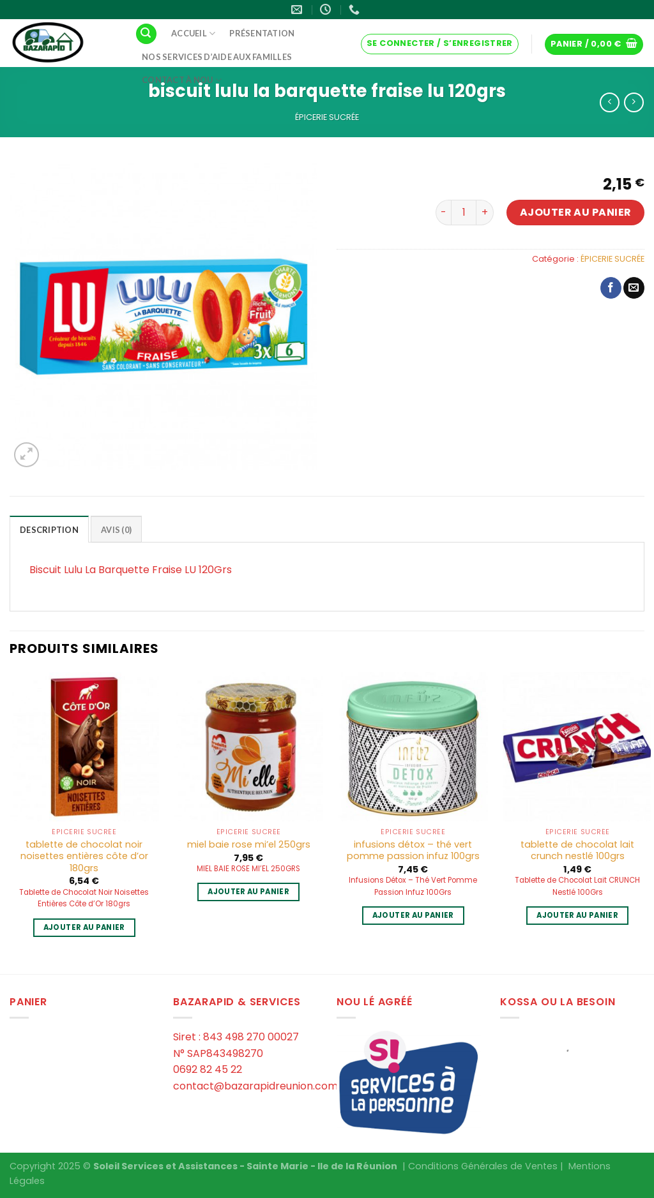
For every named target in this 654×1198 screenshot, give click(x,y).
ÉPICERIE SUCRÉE (327, 117)
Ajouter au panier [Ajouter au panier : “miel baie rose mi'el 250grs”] (248, 892)
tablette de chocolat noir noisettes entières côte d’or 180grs (84, 856)
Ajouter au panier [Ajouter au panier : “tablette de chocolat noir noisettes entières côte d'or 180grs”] (84, 927)
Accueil (193, 33)
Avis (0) (116, 530)
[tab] (49, 529)
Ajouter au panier (576, 212)
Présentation (261, 33)
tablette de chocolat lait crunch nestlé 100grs (577, 850)
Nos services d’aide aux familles (217, 57)
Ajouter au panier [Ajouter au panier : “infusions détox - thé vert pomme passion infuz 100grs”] (413, 915)
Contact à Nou (182, 80)
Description (49, 530)
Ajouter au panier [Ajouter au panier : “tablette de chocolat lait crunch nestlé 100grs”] (577, 915)
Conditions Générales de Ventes (483, 1166)
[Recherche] (146, 34)
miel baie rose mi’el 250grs (248, 845)
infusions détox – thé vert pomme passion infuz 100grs (413, 850)
